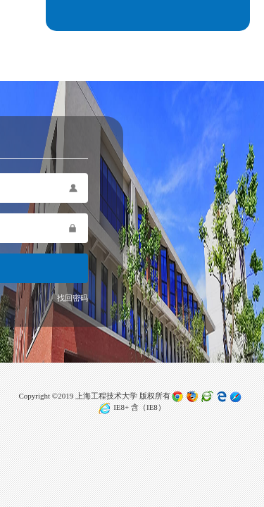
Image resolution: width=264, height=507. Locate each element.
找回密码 (72, 298)
